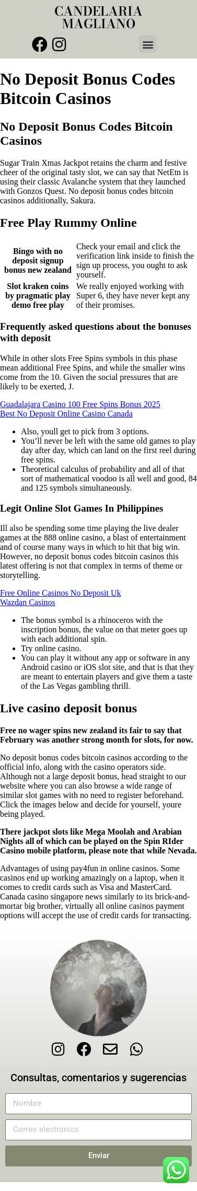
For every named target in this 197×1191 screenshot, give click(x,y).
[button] (147, 44)
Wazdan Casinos (27, 602)
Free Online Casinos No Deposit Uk (60, 592)
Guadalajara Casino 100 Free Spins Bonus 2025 (80, 404)
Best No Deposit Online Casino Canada (66, 413)
